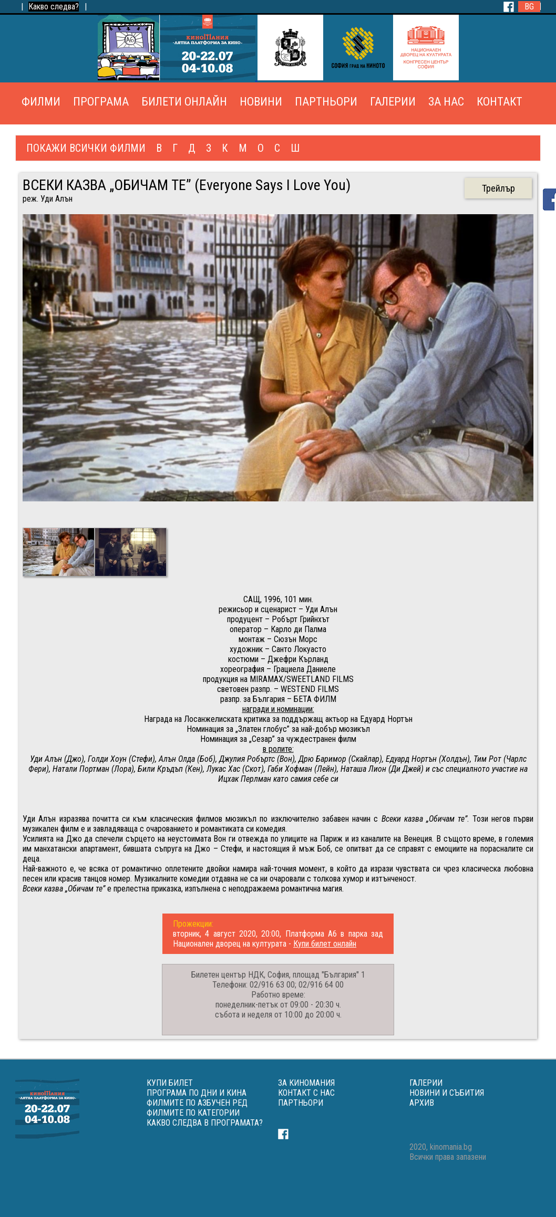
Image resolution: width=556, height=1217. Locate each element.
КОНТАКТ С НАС (306, 1093)
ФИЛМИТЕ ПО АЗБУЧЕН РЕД (197, 1103)
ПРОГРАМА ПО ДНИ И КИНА (196, 1093)
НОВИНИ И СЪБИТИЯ (446, 1093)
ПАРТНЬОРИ (326, 101)
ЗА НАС (446, 101)
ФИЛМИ (41, 101)
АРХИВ (421, 1103)
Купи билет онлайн (324, 944)
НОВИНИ (261, 101)
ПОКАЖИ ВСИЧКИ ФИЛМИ (86, 148)
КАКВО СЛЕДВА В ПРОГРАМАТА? (205, 1123)
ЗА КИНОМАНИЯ (306, 1083)
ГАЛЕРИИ (393, 101)
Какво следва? (53, 7)
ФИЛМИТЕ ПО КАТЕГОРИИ (193, 1113)
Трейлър (498, 188)
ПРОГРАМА (101, 101)
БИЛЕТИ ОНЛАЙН (184, 101)
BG (529, 7)
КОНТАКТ (499, 101)
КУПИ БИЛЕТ (170, 1083)
